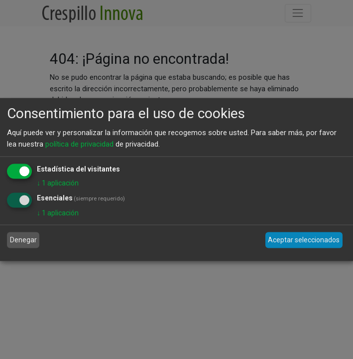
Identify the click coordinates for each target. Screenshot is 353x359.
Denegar (23, 240)
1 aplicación (58, 183)
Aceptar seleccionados (304, 240)
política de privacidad (79, 143)
